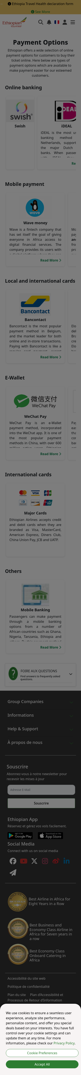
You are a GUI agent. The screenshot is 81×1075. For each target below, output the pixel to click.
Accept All (42, 1064)
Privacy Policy (64, 1043)
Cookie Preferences (42, 1053)
